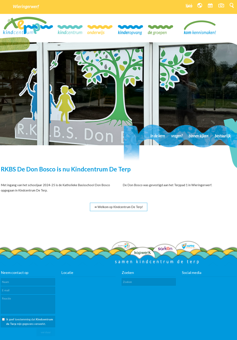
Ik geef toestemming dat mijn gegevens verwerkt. (29, 321)
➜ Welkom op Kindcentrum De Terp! (118, 207)
